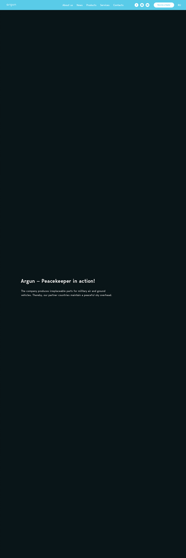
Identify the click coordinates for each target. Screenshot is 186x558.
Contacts (118, 5)
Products (91, 5)
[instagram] (142, 5)
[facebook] (136, 5)
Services (105, 5)
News (80, 5)
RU (179, 5)
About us (67, 5)
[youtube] (147, 5)
